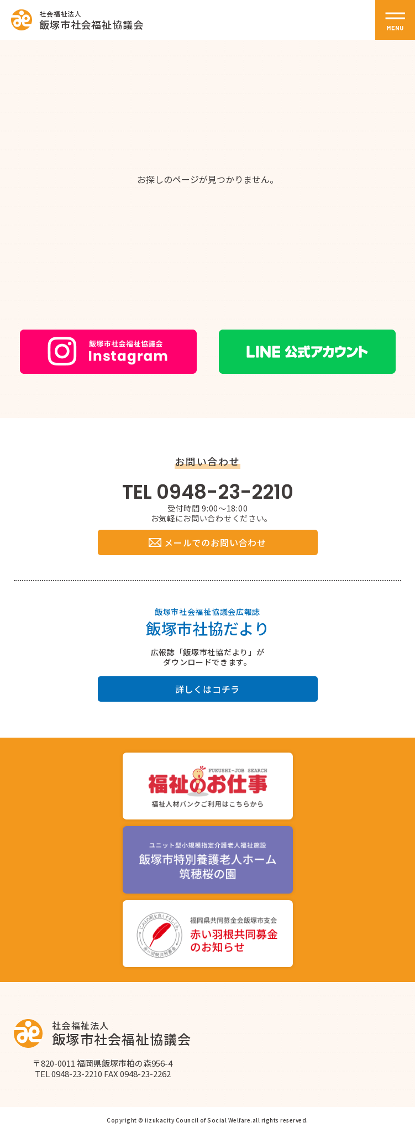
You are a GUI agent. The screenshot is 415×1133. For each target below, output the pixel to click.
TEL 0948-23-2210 (207, 492)
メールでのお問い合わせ (207, 542)
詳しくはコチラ (207, 689)
